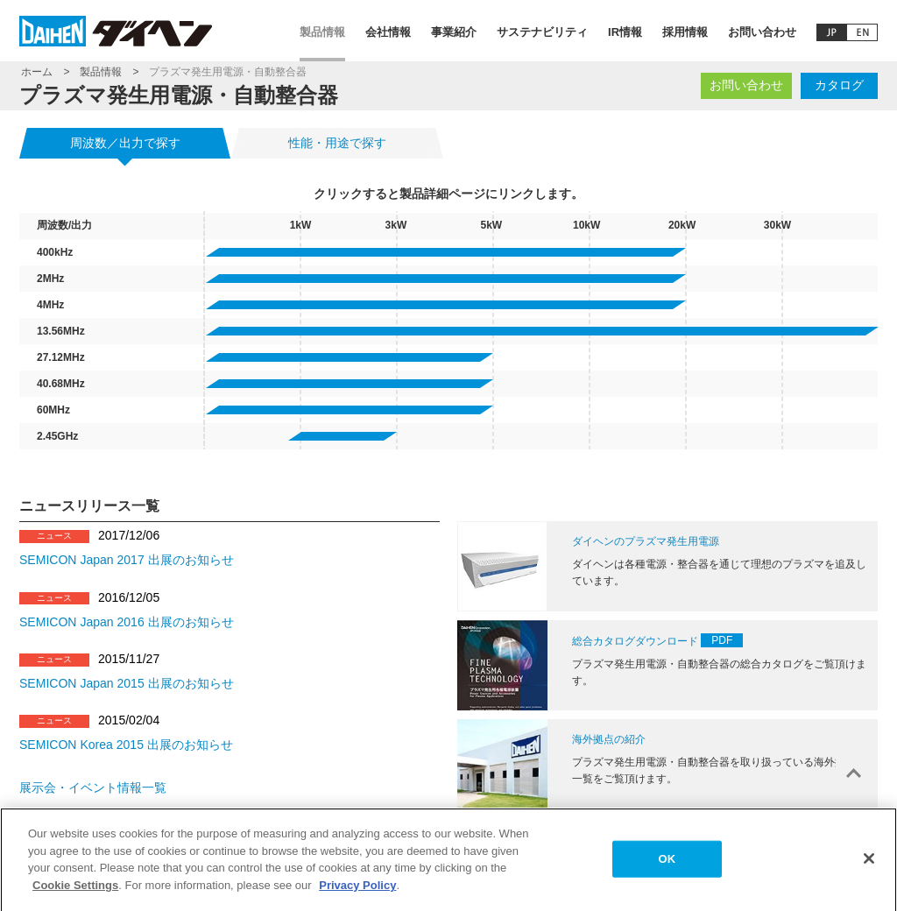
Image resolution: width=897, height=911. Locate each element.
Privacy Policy (357, 890)
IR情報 (625, 32)
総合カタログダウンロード (635, 641)
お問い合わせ (762, 32)
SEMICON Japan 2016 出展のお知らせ (126, 622)
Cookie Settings (75, 890)
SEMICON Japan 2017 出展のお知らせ (126, 560)
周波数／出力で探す (125, 143)
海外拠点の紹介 (609, 739)
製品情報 (322, 32)
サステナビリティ (542, 32)
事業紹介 (454, 32)
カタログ (839, 85)
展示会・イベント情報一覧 (92, 787)
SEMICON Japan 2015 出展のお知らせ (126, 683)
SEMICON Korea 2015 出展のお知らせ (126, 745)
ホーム (37, 72)
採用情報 (685, 32)
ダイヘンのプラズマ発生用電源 (645, 541)
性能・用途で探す (337, 143)
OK (667, 864)
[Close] (869, 864)
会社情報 (388, 32)
